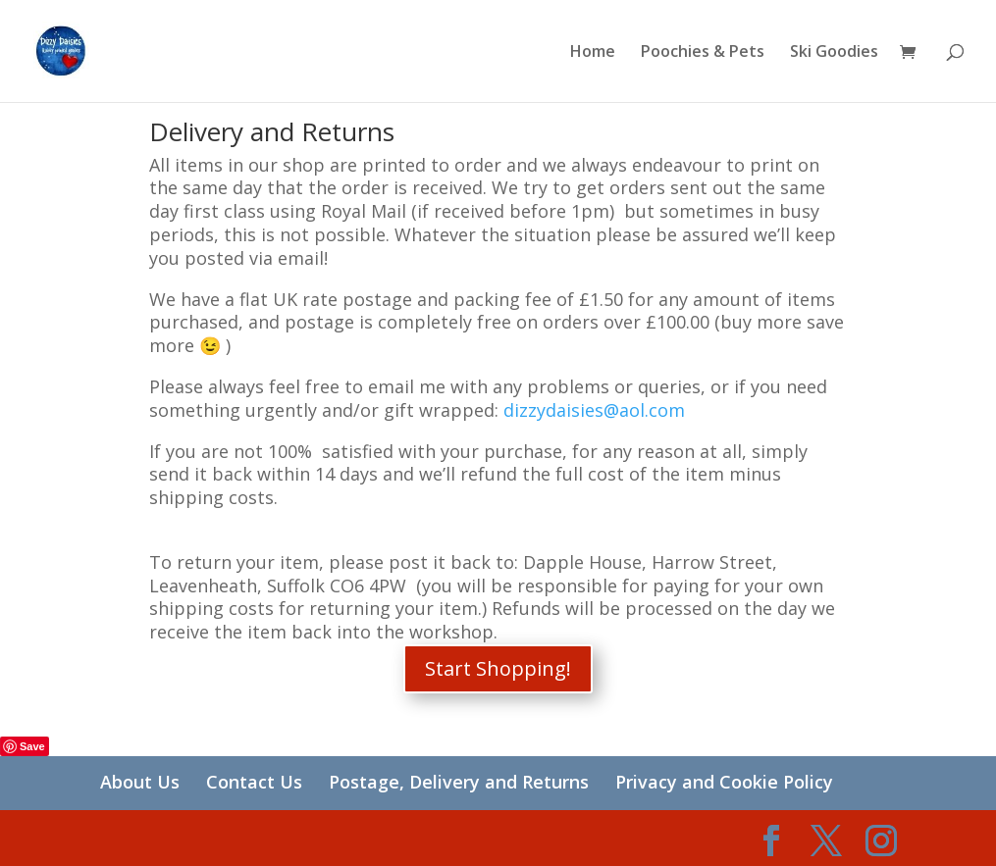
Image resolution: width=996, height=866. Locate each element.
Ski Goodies (834, 53)
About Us (140, 781)
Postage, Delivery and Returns (459, 781)
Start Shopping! (498, 668)
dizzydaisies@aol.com (594, 410)
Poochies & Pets (702, 53)
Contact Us (254, 781)
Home (592, 53)
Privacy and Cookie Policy (724, 781)
